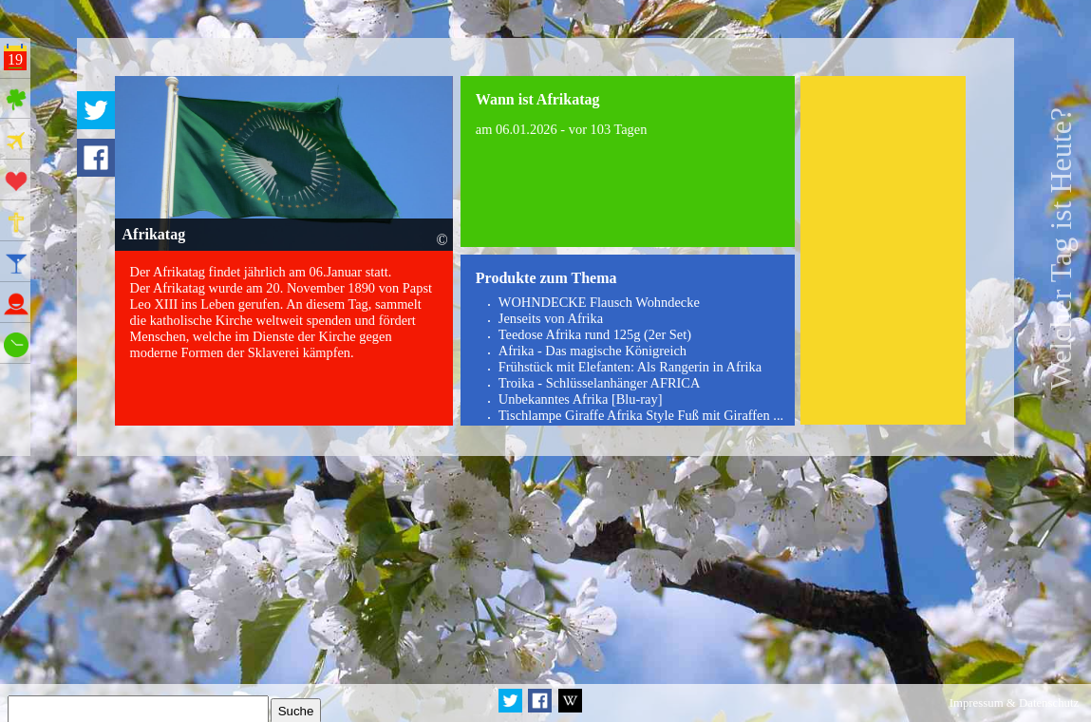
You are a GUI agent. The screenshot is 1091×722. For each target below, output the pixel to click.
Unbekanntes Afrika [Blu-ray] (580, 399)
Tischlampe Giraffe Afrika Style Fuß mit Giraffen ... (640, 415)
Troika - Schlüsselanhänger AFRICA (599, 382)
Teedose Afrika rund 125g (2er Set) (594, 334)
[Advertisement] (883, 251)
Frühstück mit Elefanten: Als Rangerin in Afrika (630, 366)
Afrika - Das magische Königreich (592, 350)
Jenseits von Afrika (550, 318)
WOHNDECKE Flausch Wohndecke (599, 302)
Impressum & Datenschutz (1014, 703)
